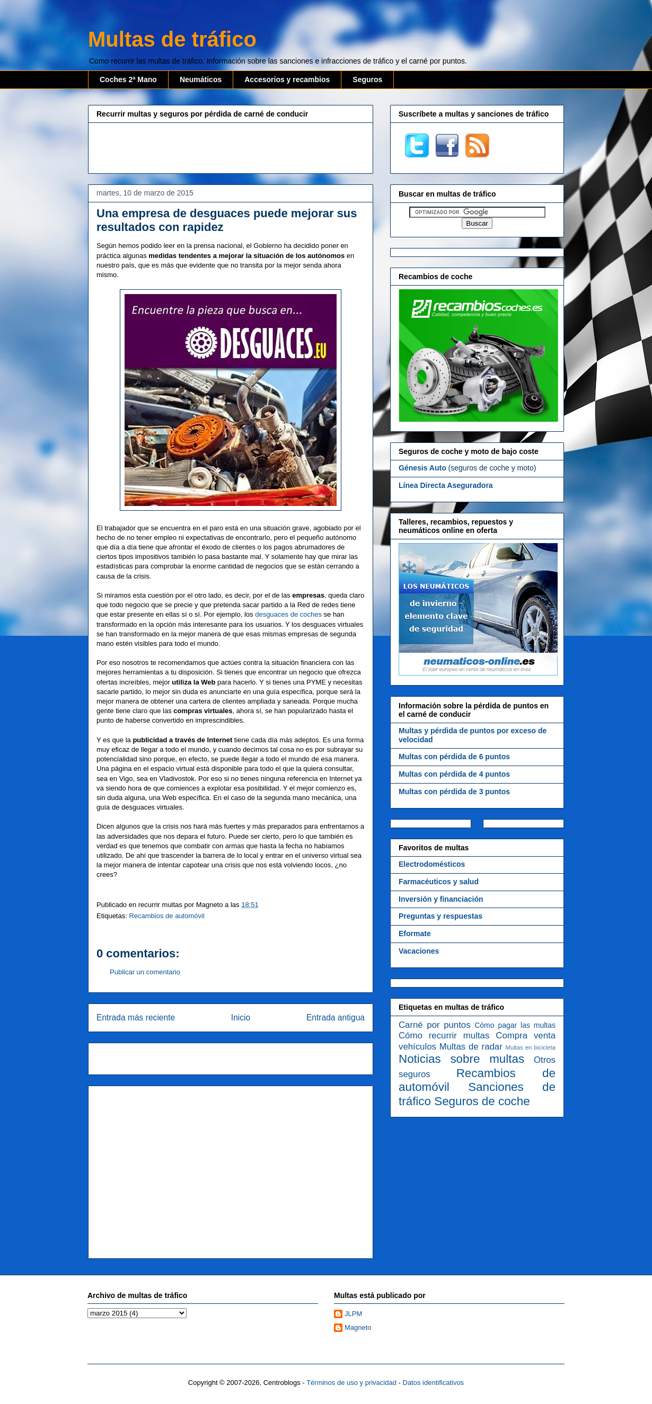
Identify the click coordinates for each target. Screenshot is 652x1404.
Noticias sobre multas (461, 1058)
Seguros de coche (482, 1101)
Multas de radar (471, 1047)
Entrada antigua (335, 1017)
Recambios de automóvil (166, 916)
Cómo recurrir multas (444, 1035)
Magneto (358, 1327)
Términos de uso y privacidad (351, 1383)
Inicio (240, 1017)
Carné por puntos (435, 1025)
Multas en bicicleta (531, 1047)
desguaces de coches (288, 614)
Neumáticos (201, 79)
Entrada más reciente (135, 1017)
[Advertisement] (231, 147)
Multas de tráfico (172, 39)
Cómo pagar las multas (515, 1025)
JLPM (353, 1314)
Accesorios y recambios (287, 79)
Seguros (367, 79)
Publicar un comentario (145, 972)
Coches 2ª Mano (128, 79)
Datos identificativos (433, 1383)
